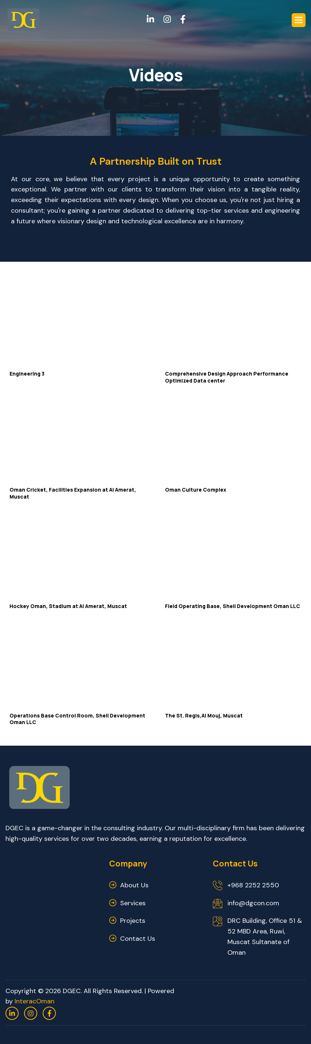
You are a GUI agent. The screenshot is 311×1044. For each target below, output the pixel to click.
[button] (299, 20)
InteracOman (34, 1001)
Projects (132, 920)
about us (134, 885)
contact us (137, 938)
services (133, 903)
